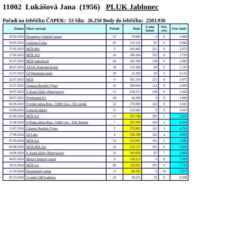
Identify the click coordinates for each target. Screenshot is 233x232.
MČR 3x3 (32, 116)
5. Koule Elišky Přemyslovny (45, 91)
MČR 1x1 (32, 165)
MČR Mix (32, 49)
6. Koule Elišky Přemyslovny (45, 153)
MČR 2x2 (32, 140)
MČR (29, 79)
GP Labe (31, 134)
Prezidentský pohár (38, 171)
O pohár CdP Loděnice (41, 177)
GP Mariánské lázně (39, 73)
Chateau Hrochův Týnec (42, 85)
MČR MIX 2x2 (36, 147)
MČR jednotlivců (37, 61)
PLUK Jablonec (132, 7)
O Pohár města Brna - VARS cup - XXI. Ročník (57, 122)
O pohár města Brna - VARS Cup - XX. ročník (56, 104)
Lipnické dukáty (36, 110)
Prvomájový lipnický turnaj (44, 36)
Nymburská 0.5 (36, 98)
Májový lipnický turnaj (41, 159)
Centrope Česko (36, 42)
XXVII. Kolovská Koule (42, 67)
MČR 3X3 (33, 55)
